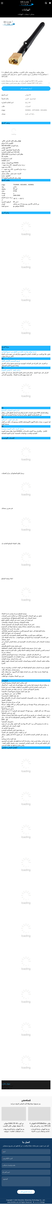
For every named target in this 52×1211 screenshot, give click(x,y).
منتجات (26, 14)
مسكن (32, 14)
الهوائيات (20, 14)
